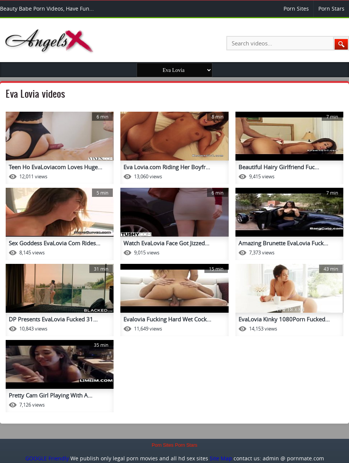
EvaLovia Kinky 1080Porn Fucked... (284, 319)
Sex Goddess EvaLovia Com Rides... (54, 243)
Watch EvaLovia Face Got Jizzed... (166, 243)
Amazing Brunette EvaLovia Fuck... (283, 243)
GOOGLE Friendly (47, 458)
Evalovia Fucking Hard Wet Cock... (167, 319)
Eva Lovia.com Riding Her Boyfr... (166, 167)
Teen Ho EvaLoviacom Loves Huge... (55, 167)
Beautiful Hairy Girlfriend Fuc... (278, 167)
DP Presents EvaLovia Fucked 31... (53, 319)
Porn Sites (296, 8)
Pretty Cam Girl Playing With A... (50, 395)
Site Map (221, 458)
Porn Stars (331, 8)
